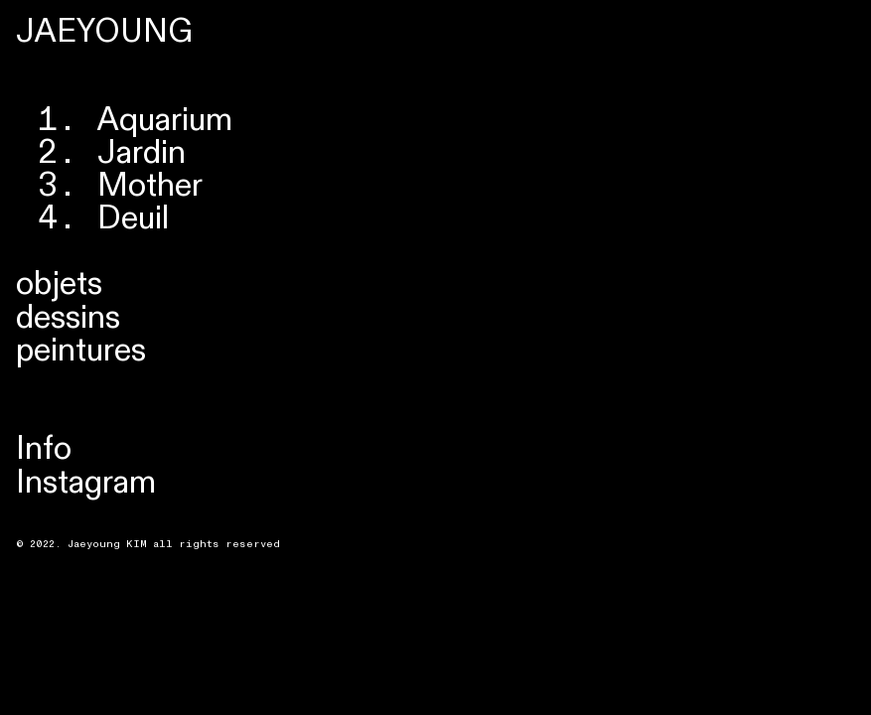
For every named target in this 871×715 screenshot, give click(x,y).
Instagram (86, 482)
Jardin (141, 153)
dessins (68, 318)
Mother (150, 186)
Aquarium (164, 120)
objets (59, 284)
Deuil (133, 218)
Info (44, 449)
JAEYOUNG (104, 32)
